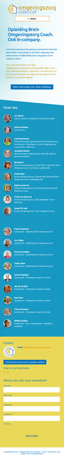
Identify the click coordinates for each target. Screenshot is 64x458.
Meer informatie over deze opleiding (32, 87)
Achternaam (7, 395)
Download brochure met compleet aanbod (24, 362)
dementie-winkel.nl (22, 156)
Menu (33, 19)
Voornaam (7, 386)
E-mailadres (7, 414)
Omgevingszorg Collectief (32, 9)
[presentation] (20, 429)
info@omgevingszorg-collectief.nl (37, 347)
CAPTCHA (7, 424)
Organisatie (7, 405)
